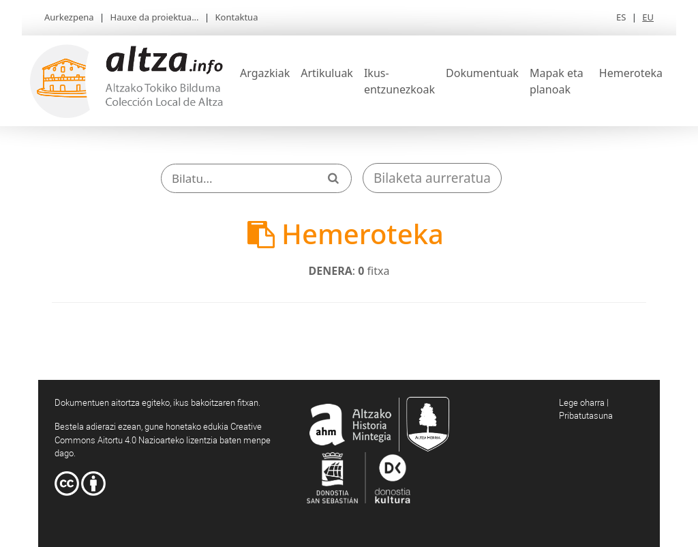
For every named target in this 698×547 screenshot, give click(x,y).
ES (621, 17)
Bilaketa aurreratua (432, 178)
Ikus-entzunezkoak (399, 81)
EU (648, 17)
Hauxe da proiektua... (154, 17)
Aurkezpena (69, 17)
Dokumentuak (482, 72)
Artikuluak (327, 72)
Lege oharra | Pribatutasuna (586, 409)
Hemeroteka (631, 72)
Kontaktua (236, 17)
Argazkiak (265, 72)
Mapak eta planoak (556, 81)
